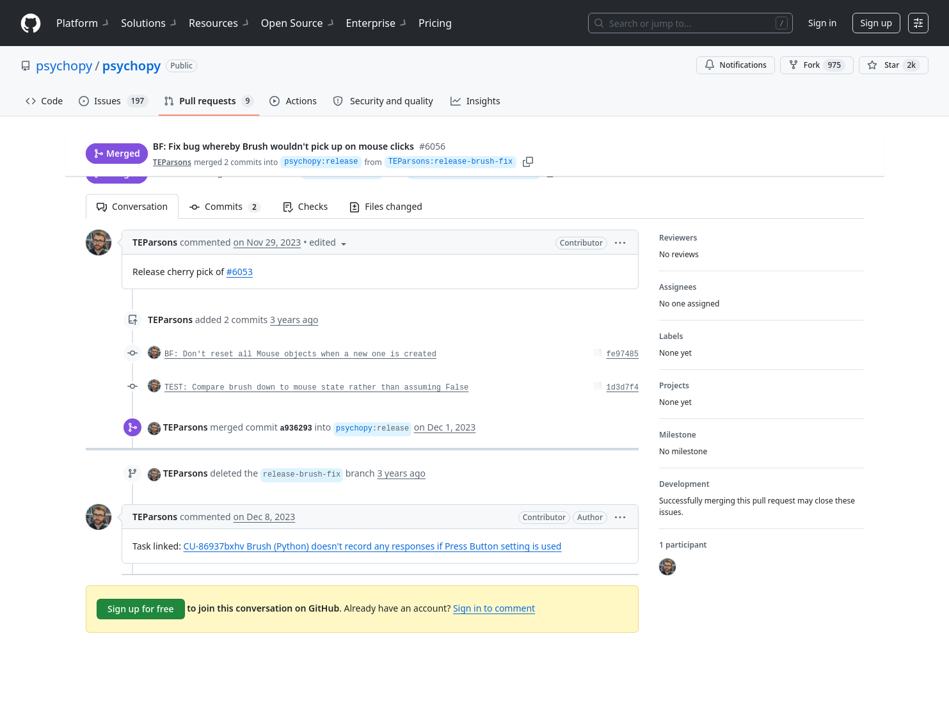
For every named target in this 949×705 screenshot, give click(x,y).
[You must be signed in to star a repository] (894, 65)
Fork (816, 65)
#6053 (239, 271)
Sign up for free (141, 609)
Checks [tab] (304, 206)
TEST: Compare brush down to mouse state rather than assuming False (316, 387)
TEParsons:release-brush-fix (473, 172)
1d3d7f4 (622, 387)
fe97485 (622, 354)
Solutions (150, 23)
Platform (83, 23)
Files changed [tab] (385, 206)
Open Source (298, 23)
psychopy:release (341, 172)
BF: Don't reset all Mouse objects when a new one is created (300, 354)
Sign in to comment (493, 608)
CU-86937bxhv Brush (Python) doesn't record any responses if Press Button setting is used (372, 546)
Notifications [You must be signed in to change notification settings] (736, 64)
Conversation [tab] (132, 206)
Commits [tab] (230, 206)
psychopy (64, 65)
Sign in (822, 23)
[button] (620, 242)
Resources (220, 23)
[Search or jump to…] (690, 23)
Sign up (876, 23)
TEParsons (174, 172)
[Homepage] (30, 23)
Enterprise (377, 23)
